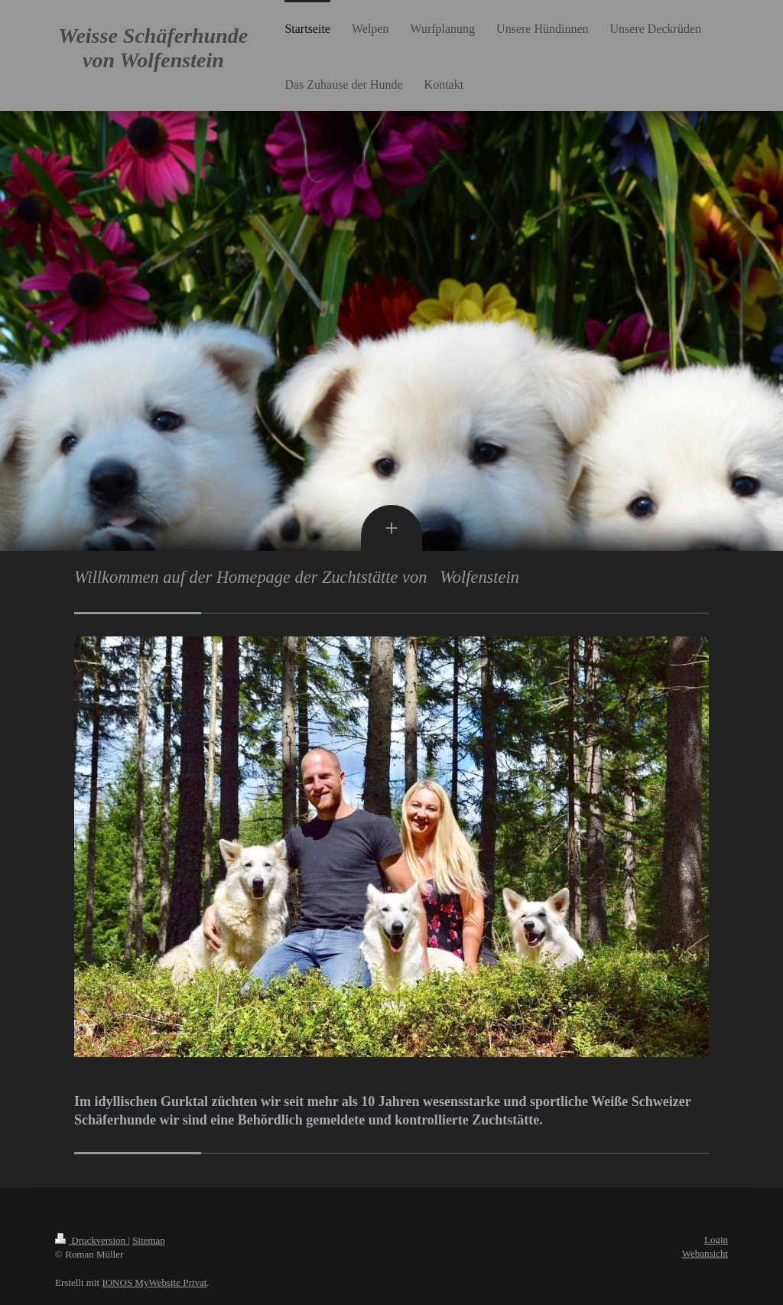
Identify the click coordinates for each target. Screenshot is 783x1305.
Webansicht (705, 1253)
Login (716, 1239)
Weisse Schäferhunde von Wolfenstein (154, 48)
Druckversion (91, 1240)
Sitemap (148, 1240)
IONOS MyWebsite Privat (154, 1282)
